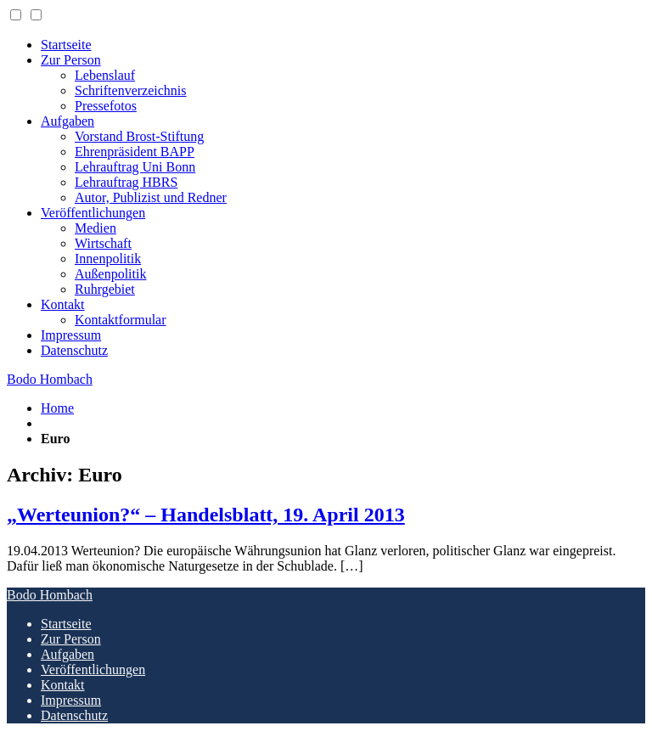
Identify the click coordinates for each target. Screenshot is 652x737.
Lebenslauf (105, 75)
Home (57, 408)
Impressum (71, 335)
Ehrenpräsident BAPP (134, 151)
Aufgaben (67, 121)
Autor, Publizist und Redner (151, 197)
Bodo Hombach (50, 379)
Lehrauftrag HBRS (126, 182)
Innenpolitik (108, 258)
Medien (95, 228)
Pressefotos (106, 105)
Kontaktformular (120, 319)
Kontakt (63, 304)
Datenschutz (74, 350)
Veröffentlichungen (93, 212)
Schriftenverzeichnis (131, 90)
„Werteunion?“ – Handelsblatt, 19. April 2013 (206, 515)
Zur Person (71, 60)
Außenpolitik (110, 274)
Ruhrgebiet (105, 289)
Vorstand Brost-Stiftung (139, 136)
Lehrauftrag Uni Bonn (135, 167)
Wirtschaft (103, 243)
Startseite (66, 44)
